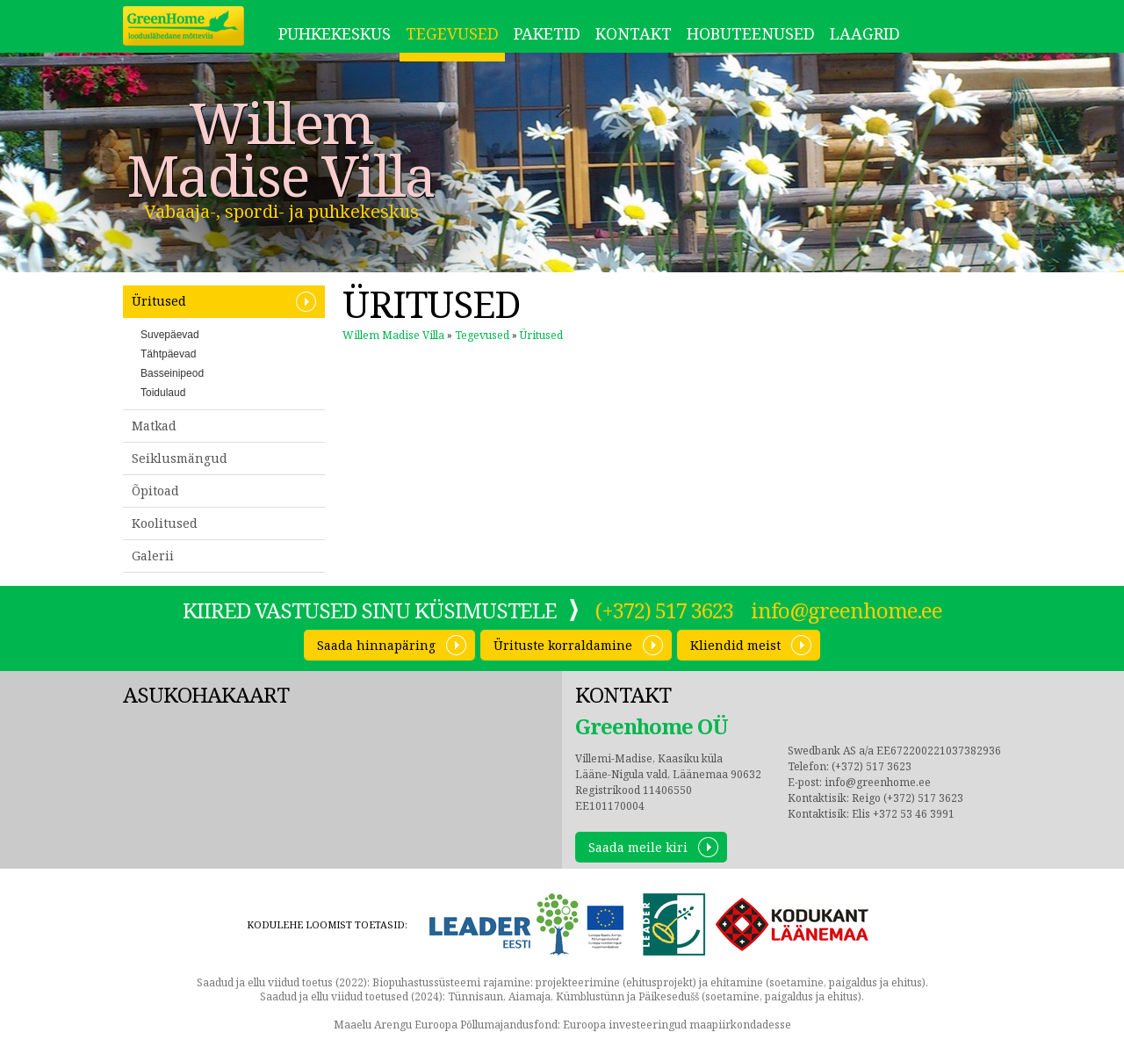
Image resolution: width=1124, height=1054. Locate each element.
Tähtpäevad (168, 354)
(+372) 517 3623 (664, 610)
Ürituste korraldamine (563, 645)
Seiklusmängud (179, 458)
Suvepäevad (169, 334)
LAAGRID (865, 33)
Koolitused (165, 523)
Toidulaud (162, 392)
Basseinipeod (172, 373)
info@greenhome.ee (846, 610)
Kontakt (633, 33)
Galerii (153, 555)
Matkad (154, 425)
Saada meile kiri (638, 847)
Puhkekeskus (334, 33)
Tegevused (452, 33)
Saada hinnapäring (376, 645)
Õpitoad (155, 490)
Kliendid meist (735, 645)
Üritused (159, 300)
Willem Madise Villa (281, 149)
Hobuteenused (751, 33)
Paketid (547, 33)
